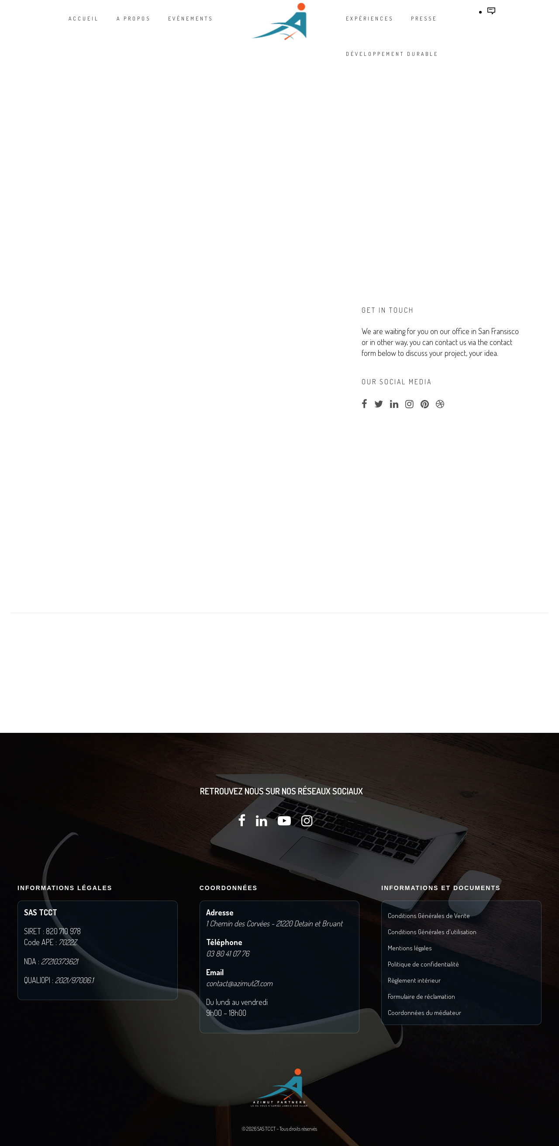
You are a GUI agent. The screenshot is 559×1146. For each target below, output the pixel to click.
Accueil (84, 18)
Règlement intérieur (414, 980)
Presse (424, 18)
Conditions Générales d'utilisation (432, 932)
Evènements (190, 18)
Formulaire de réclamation (421, 996)
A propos (134, 18)
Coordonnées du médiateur (424, 1012)
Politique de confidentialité (423, 964)
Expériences (369, 18)
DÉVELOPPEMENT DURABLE (392, 54)
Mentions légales (410, 948)
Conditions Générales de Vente (429, 915)
